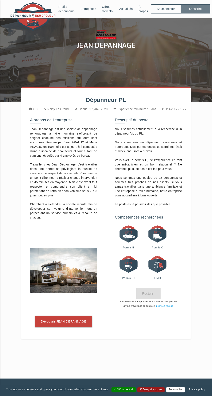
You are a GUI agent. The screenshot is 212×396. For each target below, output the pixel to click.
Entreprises (88, 9)
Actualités (126, 9)
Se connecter (166, 9)
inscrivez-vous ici (164, 306)
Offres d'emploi (107, 9)
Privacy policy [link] (197, 389)
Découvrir (63, 321)
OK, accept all (123, 389)
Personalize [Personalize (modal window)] (175, 389)
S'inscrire (195, 9)
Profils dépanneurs (66, 9)
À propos (143, 9)
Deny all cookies (151, 389)
